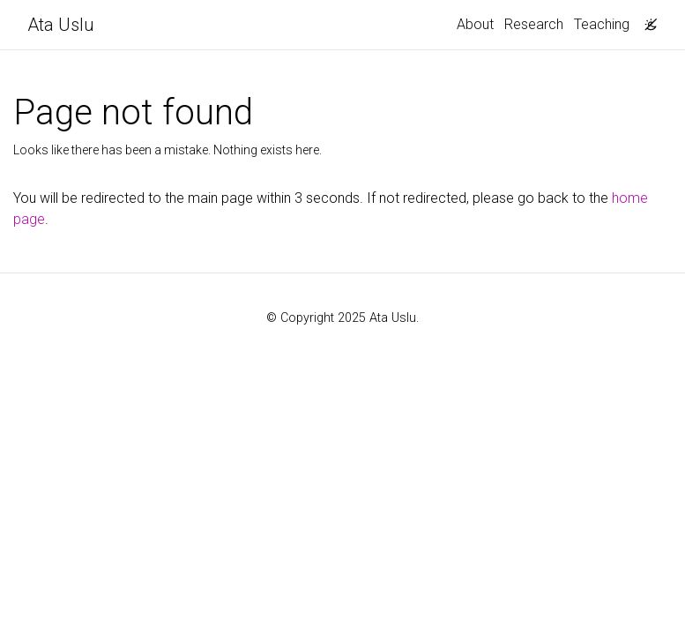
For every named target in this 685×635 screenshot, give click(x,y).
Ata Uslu (60, 24)
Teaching (601, 24)
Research (533, 24)
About (475, 24)
